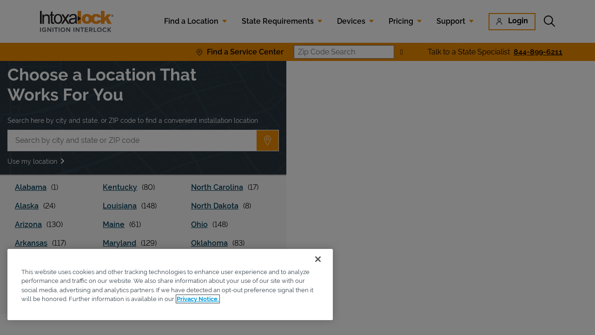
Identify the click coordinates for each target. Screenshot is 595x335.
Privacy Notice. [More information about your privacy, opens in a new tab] (198, 298)
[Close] (318, 259)
